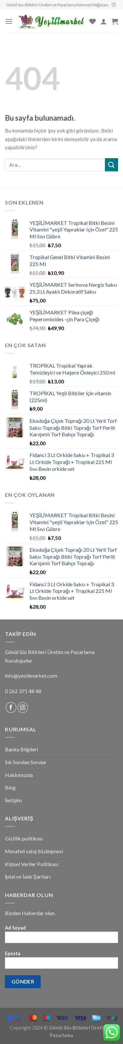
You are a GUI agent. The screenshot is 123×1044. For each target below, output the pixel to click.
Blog (10, 787)
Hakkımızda (19, 775)
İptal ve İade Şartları (28, 876)
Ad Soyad (61, 936)
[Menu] (9, 21)
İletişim (13, 800)
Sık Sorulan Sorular (26, 762)
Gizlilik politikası (24, 838)
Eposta (61, 962)
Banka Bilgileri (21, 749)
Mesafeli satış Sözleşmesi (34, 851)
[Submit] (111, 164)
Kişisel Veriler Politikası (31, 864)
